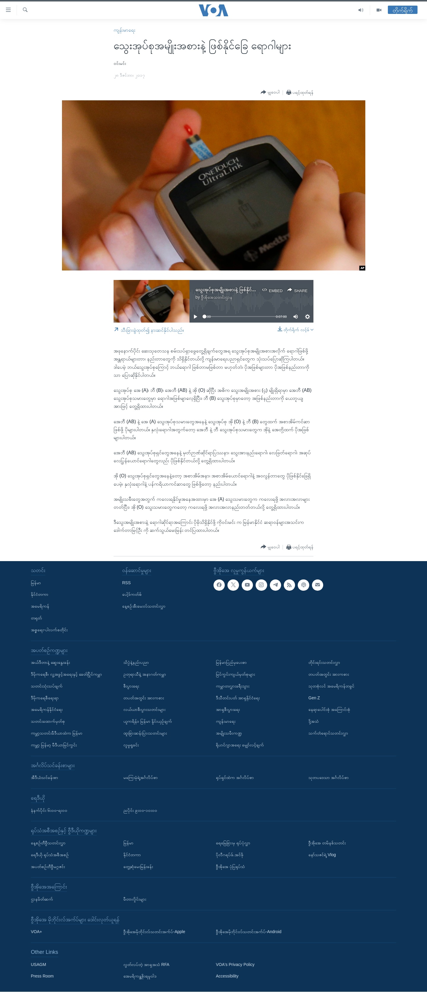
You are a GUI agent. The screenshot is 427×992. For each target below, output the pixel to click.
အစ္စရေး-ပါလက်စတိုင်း (49, 629)
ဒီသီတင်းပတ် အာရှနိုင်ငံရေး (238, 697)
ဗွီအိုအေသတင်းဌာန (216, 297)
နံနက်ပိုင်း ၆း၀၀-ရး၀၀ (49, 810)
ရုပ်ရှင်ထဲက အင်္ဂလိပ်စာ (235, 777)
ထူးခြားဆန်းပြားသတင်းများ (145, 733)
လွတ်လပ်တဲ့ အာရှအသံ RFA (146, 964)
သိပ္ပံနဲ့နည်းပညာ (136, 662)
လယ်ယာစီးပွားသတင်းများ (144, 709)
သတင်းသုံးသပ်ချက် (47, 686)
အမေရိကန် (40, 606)
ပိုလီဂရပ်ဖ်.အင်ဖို (229, 854)
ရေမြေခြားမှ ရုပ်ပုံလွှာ (233, 842)
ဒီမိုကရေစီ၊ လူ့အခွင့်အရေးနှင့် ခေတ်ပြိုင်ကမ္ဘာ (66, 674)
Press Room (42, 976)
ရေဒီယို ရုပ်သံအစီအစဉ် (50, 854)
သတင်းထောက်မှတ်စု (48, 721)
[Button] (270, 92)
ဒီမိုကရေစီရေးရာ (45, 697)
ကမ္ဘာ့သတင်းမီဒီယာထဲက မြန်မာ (56, 733)
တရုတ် (36, 618)
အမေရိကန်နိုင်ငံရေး (47, 709)
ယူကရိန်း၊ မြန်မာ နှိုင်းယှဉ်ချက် (147, 721)
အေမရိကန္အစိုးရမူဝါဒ (140, 976)
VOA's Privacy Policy (235, 964)
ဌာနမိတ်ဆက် (42, 899)
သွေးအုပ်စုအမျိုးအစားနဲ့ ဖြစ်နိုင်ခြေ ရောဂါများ (236, 289)
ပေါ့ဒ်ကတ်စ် (132, 594)
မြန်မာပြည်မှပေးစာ (231, 662)
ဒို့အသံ (313, 721)
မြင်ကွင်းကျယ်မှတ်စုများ (235, 674)
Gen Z (314, 697)
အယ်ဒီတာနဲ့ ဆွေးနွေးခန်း (50, 662)
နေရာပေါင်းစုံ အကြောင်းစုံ (329, 709)
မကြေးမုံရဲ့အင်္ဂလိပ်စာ (140, 777)
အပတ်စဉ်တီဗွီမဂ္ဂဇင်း (48, 866)
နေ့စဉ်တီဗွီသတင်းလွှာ (48, 842)
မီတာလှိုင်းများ (134, 899)
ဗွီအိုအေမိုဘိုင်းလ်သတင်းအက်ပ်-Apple (154, 932)
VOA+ (36, 932)
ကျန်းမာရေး (124, 30)
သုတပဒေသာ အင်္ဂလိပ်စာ (328, 777)
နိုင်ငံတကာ (39, 594)
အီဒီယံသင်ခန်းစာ (44, 777)
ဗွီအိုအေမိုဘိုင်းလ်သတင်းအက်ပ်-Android (248, 932)
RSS (126, 582)
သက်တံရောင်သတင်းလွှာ (328, 733)
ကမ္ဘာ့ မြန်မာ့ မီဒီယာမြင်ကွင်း (54, 745)
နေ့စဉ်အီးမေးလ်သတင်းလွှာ (143, 606)
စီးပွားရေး (131, 686)
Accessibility (227, 976)
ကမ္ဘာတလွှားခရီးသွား (232, 686)
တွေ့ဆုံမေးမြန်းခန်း (138, 866)
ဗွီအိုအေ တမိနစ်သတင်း (327, 842)
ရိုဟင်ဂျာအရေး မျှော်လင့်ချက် (240, 745)
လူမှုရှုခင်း (131, 745)
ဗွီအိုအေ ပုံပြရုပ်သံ (230, 866)
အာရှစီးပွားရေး (228, 709)
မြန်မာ (36, 582)
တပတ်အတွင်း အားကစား (143, 697)
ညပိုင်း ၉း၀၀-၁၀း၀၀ (140, 810)
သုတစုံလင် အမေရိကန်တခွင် (331, 686)
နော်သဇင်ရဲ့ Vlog (322, 854)
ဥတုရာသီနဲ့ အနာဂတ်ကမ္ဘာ (144, 674)
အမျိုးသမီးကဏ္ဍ (229, 733)
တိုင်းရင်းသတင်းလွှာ (324, 662)
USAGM (38, 964)
